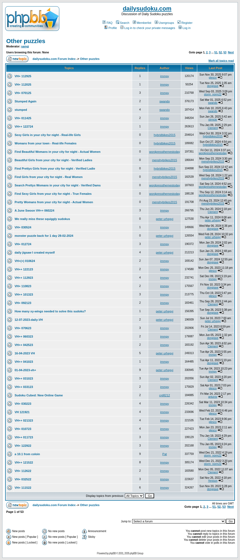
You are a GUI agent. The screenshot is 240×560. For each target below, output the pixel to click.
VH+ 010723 (23, 428)
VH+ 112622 (23, 470)
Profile (110, 28)
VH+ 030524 (23, 227)
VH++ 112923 (24, 277)
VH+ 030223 (23, 403)
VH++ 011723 (24, 437)
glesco (213, 77)
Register (185, 22)
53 (224, 52)
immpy (164, 76)
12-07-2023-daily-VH (29, 319)
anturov (212, 396)
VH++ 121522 (24, 462)
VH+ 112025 (23, 84)
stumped (21, 109)
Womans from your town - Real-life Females (45, 143)
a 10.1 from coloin (27, 454)
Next (231, 52)
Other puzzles (25, 41)
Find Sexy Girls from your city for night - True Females (53, 193)
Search (122, 22)
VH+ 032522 (23, 479)
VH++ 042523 (24, 345)
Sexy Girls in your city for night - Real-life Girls (48, 135)
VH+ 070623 (23, 328)
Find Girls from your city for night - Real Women (49, 177)
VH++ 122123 (24, 269)
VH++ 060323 (24, 336)
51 (215, 52)
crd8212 (164, 395)
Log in (185, 28)
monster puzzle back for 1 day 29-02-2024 (44, 235)
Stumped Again (25, 101)
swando (165, 101)
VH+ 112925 (23, 76)
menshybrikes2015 (164, 160)
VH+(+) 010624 (25, 261)
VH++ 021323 (24, 420)
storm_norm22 (212, 94)
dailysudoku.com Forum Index (54, 58)
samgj (25, 46)
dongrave (212, 86)
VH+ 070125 (23, 93)
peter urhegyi (164, 219)
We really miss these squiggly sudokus (42, 219)
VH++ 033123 (24, 387)
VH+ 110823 (23, 286)
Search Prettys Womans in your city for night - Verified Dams (58, 185)
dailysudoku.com (147, 8)
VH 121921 (22, 412)
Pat (164, 454)
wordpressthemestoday (164, 151)
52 (220, 52)
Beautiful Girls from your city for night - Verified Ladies (53, 160)
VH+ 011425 (23, 118)
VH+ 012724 (23, 244)
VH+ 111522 (23, 487)
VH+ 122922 (23, 445)
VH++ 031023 (24, 378)
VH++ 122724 (24, 126)
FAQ (107, 22)
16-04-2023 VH (25, 353)
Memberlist (142, 22)
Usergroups (164, 22)
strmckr (212, 119)
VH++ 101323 (24, 294)
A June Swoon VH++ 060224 (34, 210)
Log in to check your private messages (147, 28)
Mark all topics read (221, 60)
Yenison (213, 480)
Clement (213, 128)
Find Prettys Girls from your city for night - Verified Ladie (55, 168)
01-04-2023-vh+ (25, 370)
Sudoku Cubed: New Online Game (39, 395)
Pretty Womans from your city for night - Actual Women (54, 202)
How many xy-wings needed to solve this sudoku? (50, 311)
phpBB (112, 553)
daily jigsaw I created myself (35, 252)
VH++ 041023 (24, 361)
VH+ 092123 (23, 303)
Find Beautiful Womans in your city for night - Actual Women (57, 151)
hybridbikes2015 (164, 135)
